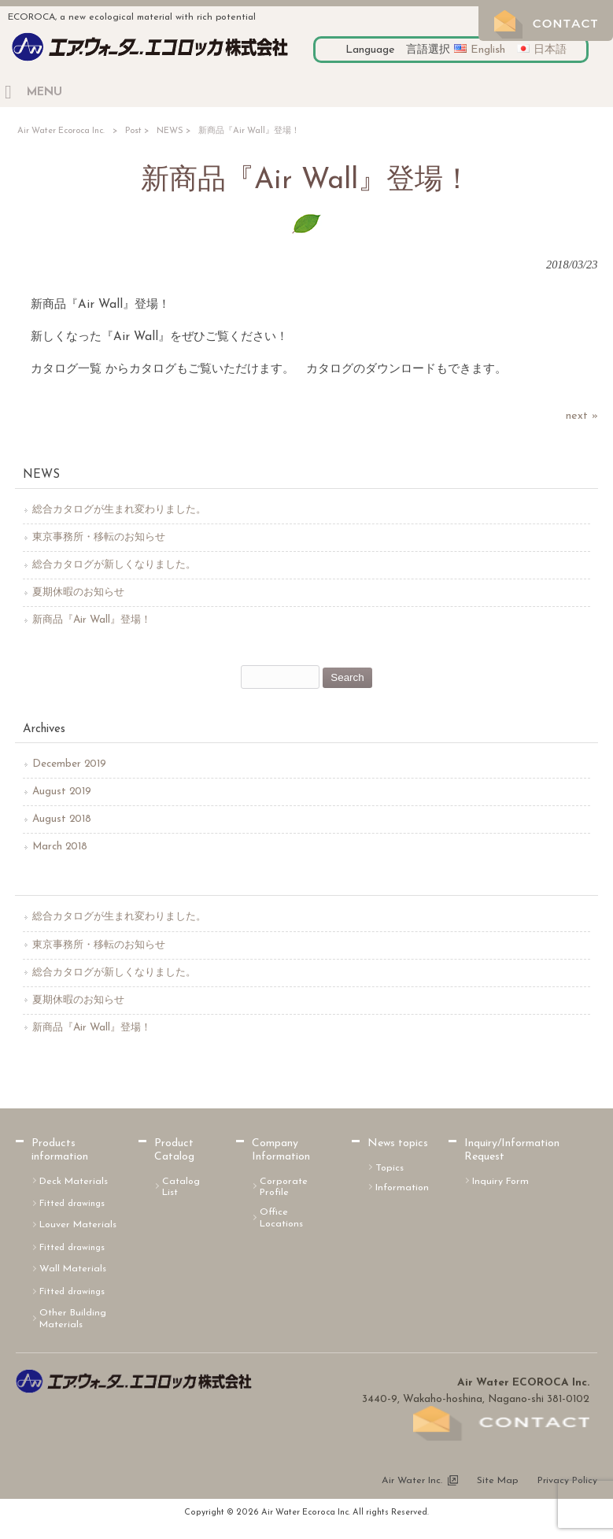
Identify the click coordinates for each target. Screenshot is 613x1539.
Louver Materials (77, 1225)
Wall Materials (72, 1269)
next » (582, 416)
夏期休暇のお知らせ (78, 592)
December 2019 (69, 764)
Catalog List (181, 1187)
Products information (59, 1150)
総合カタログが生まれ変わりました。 (119, 510)
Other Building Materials (72, 1319)
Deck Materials (73, 1181)
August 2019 (61, 791)
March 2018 (59, 847)
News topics (397, 1143)
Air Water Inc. (412, 1480)
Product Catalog (174, 1150)
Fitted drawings (72, 1203)
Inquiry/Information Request (511, 1150)
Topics (389, 1168)
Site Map (498, 1480)
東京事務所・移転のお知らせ (98, 537)
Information (402, 1188)
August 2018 (61, 819)
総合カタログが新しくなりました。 (114, 565)
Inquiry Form (500, 1181)
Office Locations (281, 1218)
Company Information (281, 1150)
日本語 (550, 50)
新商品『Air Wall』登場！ (91, 620)
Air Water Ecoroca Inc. (61, 131)
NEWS (170, 131)
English (488, 50)
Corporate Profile (284, 1187)
